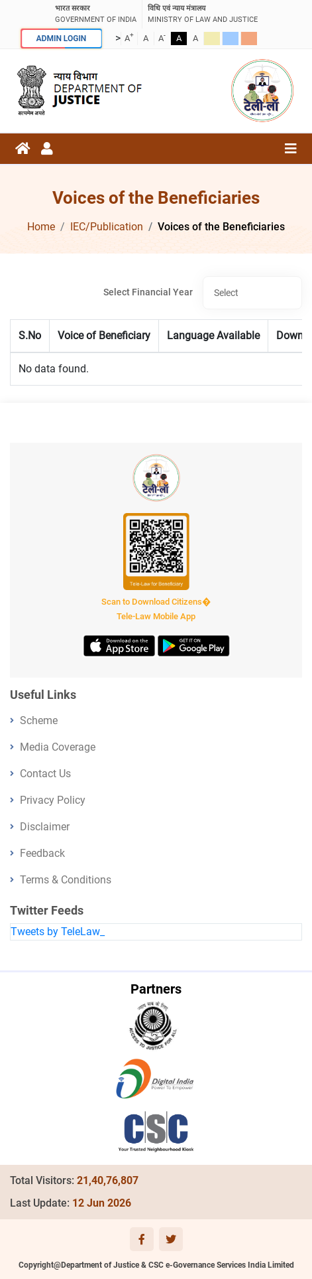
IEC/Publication (106, 226)
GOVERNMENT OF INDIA (95, 13)
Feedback (42, 853)
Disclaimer (45, 826)
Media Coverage (57, 747)
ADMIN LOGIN (60, 38)
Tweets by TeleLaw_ (58, 931)
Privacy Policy (52, 800)
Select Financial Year (148, 292)
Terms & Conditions (65, 879)
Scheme (39, 720)
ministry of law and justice (203, 13)
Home (41, 226)
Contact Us (45, 773)
